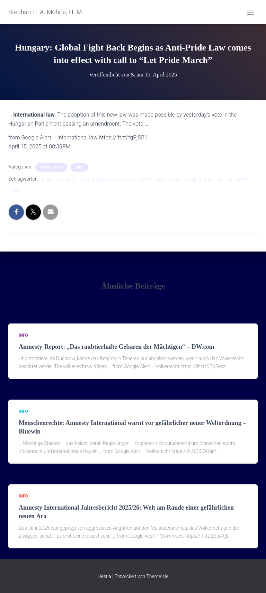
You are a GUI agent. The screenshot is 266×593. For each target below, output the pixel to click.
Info (79, 167)
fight (159, 179)
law (220, 179)
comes (128, 179)
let (229, 179)
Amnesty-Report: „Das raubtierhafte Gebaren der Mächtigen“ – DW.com (116, 346)
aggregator (51, 167)
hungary (193, 179)
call (114, 179)
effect (145, 179)
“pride (47, 179)
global (174, 179)
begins (100, 179)
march (242, 179)
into (209, 179)
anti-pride (66, 179)
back (84, 179)
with (14, 190)
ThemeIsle (157, 576)
